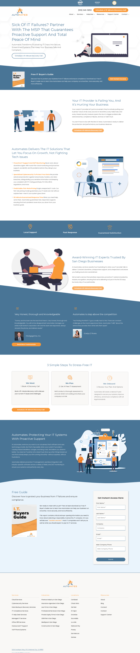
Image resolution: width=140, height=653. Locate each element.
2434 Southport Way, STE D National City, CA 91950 (27, 649)
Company (99, 524)
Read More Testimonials (26, 345)
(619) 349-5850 (85, 10)
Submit (110, 559)
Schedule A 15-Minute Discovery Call (111, 10)
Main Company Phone (104, 545)
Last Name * (100, 514)
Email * (98, 534)
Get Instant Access (118, 79)
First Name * (100, 503)
